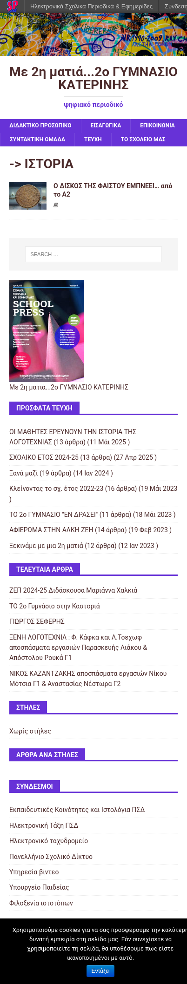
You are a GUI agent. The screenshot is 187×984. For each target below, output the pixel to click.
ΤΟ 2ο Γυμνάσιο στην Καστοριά (54, 606)
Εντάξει (101, 971)
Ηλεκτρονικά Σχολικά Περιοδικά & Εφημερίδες (91, 6)
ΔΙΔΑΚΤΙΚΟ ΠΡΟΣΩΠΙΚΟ (40, 125)
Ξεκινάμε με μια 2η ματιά (46, 545)
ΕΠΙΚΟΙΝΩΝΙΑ (157, 125)
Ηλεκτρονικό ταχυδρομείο (48, 841)
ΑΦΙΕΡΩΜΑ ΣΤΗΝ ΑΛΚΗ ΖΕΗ (51, 530)
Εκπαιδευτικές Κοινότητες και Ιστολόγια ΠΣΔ (77, 809)
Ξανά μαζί (23, 473)
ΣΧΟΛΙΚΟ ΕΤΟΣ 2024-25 (44, 457)
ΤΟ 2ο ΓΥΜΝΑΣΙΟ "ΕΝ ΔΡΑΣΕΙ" (53, 514)
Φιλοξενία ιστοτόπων (41, 903)
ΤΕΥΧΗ (93, 139)
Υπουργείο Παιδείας (39, 887)
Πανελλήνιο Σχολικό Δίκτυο (51, 856)
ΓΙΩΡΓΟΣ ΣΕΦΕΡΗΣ (37, 621)
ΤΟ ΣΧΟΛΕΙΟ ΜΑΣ (143, 139)
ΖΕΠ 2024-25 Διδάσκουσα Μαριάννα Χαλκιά (73, 590)
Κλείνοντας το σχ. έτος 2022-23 (56, 488)
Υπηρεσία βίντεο (34, 872)
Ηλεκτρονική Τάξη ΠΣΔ (43, 825)
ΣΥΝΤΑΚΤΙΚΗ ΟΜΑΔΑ (37, 139)
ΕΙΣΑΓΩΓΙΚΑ (106, 125)
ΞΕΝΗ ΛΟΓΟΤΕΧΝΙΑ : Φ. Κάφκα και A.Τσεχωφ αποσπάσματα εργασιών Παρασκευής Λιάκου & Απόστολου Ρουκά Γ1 (78, 648)
